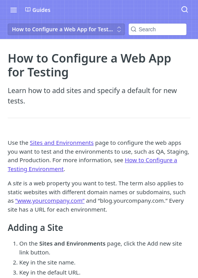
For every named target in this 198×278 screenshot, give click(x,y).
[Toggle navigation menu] (13, 9)
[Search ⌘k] (184, 9)
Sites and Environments (62, 142)
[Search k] (157, 29)
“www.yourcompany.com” (50, 200)
